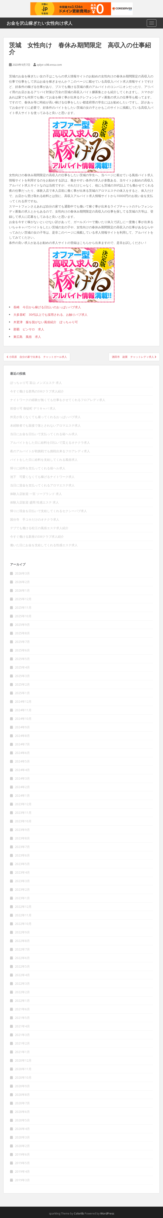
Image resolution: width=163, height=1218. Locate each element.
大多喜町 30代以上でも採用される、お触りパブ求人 (50, 314)
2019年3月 (22, 1180)
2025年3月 (22, 676)
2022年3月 (22, 983)
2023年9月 (22, 830)
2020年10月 (23, 1077)
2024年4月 (22, 770)
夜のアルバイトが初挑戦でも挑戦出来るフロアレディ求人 (50, 451)
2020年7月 (22, 1103)
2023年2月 (22, 889)
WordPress (107, 1213)
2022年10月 (23, 924)
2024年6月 (22, 753)
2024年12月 (23, 701)
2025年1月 (22, 693)
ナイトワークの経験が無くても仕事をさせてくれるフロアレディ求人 (57, 400)
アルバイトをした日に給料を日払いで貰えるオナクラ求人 (50, 442)
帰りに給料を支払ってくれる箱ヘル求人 (37, 468)
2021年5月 (22, 1018)
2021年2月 (22, 1043)
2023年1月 (22, 898)
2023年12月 (23, 804)
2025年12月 (23, 599)
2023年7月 (22, 847)
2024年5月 (22, 761)
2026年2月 (22, 582)
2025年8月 (22, 633)
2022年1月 (22, 1000)
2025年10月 (23, 616)
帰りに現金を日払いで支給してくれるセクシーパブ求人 (48, 511)
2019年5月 (22, 1163)
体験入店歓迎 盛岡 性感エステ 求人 (34, 502)
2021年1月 (22, 1052)
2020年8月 (22, 1094)
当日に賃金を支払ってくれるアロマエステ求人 (42, 485)
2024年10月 (23, 718)
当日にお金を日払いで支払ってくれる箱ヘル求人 (44, 434)
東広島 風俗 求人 (27, 337)
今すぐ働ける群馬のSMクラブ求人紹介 (37, 391)
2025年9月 (22, 624)
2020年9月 (22, 1086)
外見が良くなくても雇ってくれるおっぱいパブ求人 (45, 417)
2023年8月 (22, 838)
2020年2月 (22, 1146)
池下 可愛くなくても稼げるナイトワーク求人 (42, 477)
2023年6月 (22, 855)
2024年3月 (22, 778)
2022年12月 (23, 906)
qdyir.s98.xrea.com (49, 65)
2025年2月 (22, 684)
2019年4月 (22, 1171)
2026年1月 (22, 590)
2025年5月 (22, 659)
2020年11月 (23, 1069)
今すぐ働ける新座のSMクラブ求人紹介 (37, 536)
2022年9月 (22, 932)
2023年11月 (23, 812)
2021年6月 (22, 1009)
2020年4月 (22, 1129)
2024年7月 (22, 744)
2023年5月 (22, 864)
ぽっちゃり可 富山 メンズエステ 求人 (36, 383)
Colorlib (79, 1213)
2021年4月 (22, 1026)
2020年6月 (22, 1112)
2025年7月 (22, 642)
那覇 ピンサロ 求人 (28, 329)
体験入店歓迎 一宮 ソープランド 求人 (36, 494)
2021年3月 (22, 1035)
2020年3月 (22, 1137)
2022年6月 (22, 958)
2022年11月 (23, 915)
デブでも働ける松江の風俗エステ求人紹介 (39, 528)
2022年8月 (22, 941)
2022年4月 (22, 975)
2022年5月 (22, 966)
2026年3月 (22, 573)
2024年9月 (22, 727)
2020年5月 (22, 1120)
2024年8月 (22, 736)
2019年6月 (22, 1154)
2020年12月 (23, 1060)
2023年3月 (22, 881)
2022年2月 (22, 992)
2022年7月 (22, 949)
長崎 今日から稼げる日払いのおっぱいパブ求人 (47, 307)
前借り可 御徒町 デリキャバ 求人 (33, 408)
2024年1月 (22, 795)
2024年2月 (22, 787)
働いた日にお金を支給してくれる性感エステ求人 (44, 545)
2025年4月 (22, 667)
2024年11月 (23, 710)
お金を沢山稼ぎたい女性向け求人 (39, 23)
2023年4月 (22, 872)
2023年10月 (23, 821)
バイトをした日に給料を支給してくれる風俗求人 (44, 459)
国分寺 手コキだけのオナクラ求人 (34, 519)
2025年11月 (23, 607)
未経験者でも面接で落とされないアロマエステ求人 (45, 425)
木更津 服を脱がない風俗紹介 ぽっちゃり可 (45, 322)
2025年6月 (22, 650)
